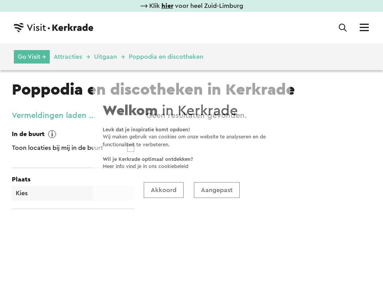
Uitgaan (105, 57)
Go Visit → (32, 57)
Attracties (68, 57)
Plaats (21, 179)
